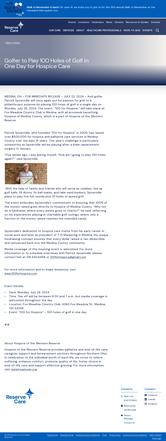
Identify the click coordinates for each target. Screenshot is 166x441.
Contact (155, 22)
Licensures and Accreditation (135, 435)
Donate (147, 30)
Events (72, 22)
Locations (84, 22)
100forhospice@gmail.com (69, 257)
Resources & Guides (137, 22)
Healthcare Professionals (104, 30)
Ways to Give (132, 30)
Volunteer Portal (66, 435)
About (80, 30)
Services (68, 30)
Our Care (55, 30)
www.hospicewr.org (25, 369)
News (109, 22)
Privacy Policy (115, 435)
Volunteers (98, 22)
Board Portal (52, 435)
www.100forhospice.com (22, 273)
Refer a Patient (155, 435)
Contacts (126, 389)
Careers (119, 22)
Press (104, 435)
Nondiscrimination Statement (88, 435)
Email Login (156, 438)
